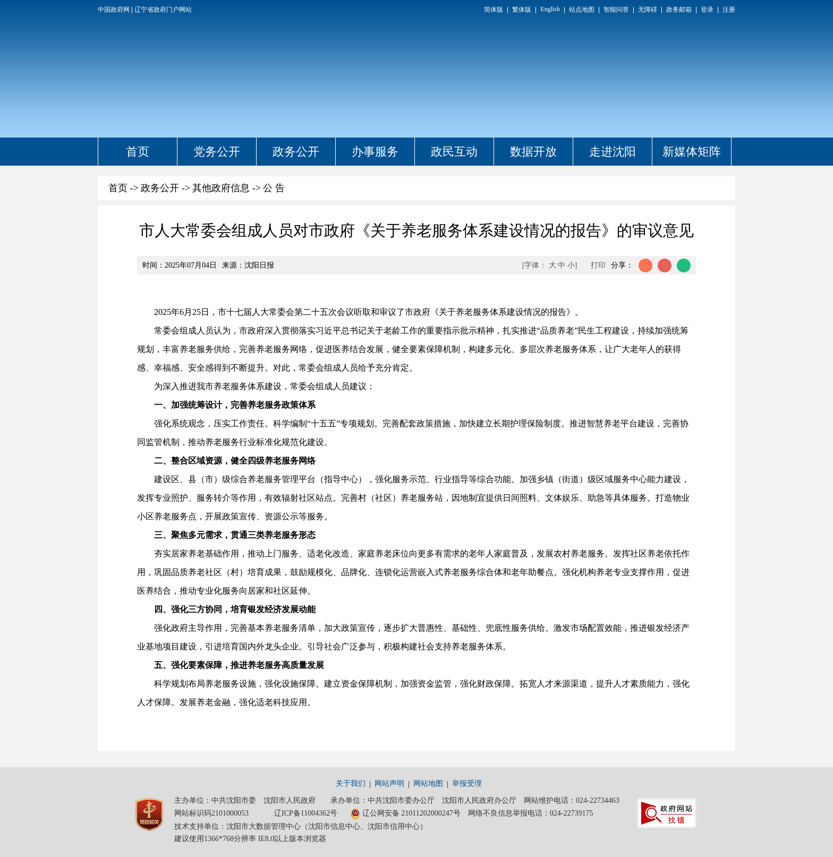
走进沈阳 (612, 151)
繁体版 (521, 9)
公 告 (274, 188)
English (550, 9)
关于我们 (351, 783)
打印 (598, 265)
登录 (707, 9)
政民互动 (454, 151)
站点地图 (581, 9)
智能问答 (616, 9)
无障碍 (647, 9)
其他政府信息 (221, 188)
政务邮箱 (679, 9)
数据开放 (533, 151)
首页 (137, 151)
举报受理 (467, 783)
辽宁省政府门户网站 (163, 9)
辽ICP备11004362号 (305, 813)
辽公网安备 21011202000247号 (405, 814)
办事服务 (375, 151)
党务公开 (216, 151)
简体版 (493, 9)
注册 (728, 9)
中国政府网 (114, 9)
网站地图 (428, 783)
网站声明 (389, 783)
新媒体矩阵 (691, 151)
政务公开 (296, 151)
